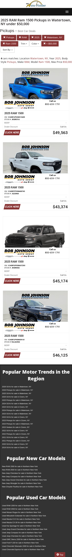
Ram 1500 (9, 43)
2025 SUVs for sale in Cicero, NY (15, 397)
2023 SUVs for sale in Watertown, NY (16, 414)
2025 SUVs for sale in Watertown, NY (16, 393)
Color (35, 43)
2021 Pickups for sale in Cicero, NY (16, 441)
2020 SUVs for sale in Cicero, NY (15, 444)
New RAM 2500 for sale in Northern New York (20, 470)
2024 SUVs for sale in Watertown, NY (16, 404)
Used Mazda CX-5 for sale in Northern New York (21, 519)
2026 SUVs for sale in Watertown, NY (16, 387)
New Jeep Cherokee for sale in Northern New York (21, 473)
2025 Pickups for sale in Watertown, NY (17, 400)
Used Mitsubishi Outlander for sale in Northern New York (24, 516)
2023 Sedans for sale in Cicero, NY (15, 427)
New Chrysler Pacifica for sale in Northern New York (22, 487)
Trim (24, 43)
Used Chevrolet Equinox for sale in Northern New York (23, 549)
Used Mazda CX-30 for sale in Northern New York (21, 522)
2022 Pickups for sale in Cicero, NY (16, 434)
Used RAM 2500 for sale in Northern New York (20, 509)
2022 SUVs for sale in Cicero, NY (15, 431)
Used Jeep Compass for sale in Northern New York (22, 533)
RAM (23, 37)
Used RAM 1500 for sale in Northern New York (20, 506)
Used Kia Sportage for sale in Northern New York (21, 526)
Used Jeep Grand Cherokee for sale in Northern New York (24, 529)
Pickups (8, 37)
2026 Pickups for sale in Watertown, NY (17, 390)
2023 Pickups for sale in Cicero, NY (16, 420)
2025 (35, 37)
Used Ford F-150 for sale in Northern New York (20, 543)
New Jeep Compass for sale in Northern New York (21, 477)
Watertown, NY (53, 37)
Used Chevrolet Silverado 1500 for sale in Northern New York (24, 546)
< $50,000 (50, 43)
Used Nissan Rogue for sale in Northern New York (21, 512)
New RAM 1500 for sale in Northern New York (20, 466)
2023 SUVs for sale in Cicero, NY (15, 417)
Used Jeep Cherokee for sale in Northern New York (22, 536)
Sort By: (8, 50)
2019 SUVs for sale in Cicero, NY (15, 447)
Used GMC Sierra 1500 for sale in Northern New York (23, 539)
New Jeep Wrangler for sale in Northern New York (21, 483)
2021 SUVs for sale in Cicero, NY (15, 437)
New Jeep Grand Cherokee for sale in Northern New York (24, 480)
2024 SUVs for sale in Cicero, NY (15, 407)
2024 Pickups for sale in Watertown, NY (17, 410)
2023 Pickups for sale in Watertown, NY (17, 424)
